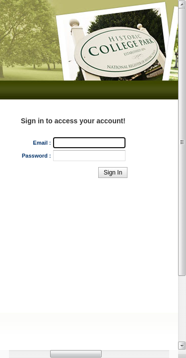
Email (40, 143)
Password (35, 156)
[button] (112, 172)
